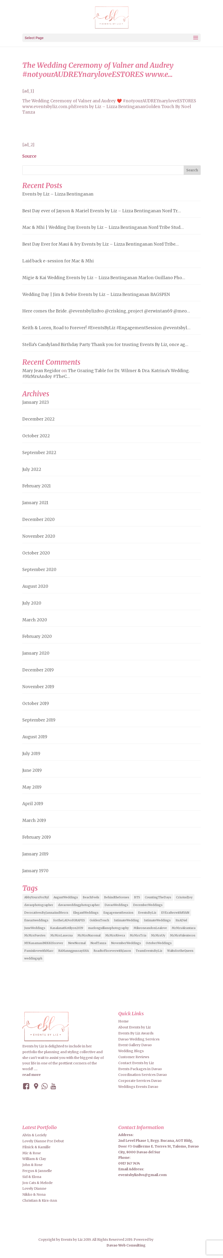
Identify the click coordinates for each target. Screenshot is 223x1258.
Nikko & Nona (34, 1194)
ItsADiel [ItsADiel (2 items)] (181, 920)
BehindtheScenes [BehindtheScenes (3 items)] (116, 897)
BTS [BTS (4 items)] (137, 897)
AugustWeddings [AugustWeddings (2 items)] (65, 897)
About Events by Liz (134, 1027)
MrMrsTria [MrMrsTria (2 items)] (138, 935)
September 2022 (39, 452)
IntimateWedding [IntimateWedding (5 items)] (126, 920)
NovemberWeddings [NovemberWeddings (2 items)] (126, 943)
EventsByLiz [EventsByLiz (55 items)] (147, 912)
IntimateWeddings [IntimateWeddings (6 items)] (157, 920)
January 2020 (35, 653)
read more (31, 1075)
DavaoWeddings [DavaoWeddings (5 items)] (116, 905)
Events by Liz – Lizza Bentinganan (58, 194)
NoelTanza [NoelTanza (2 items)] (98, 943)
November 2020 (38, 536)
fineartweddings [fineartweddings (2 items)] (36, 920)
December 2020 (38, 519)
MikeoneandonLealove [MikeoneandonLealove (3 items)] (150, 928)
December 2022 (38, 419)
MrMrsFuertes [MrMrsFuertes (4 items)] (35, 935)
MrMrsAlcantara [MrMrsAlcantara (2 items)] (183, 928)
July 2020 (31, 603)
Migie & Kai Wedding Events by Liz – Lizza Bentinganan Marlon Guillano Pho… (103, 277)
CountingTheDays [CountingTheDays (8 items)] (158, 897)
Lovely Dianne (34, 1188)
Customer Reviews (133, 1057)
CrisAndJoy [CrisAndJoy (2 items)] (184, 897)
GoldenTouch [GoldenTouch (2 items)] (99, 920)
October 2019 (35, 703)
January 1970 (35, 870)
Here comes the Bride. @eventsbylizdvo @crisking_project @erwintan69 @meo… (106, 311)
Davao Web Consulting (115, 1245)
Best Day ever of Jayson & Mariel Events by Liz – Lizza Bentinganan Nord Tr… (101, 211)
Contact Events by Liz (136, 1063)
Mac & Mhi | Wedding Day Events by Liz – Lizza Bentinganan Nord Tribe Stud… (103, 227)
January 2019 (35, 854)
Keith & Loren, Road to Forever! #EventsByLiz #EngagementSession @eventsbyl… (106, 327)
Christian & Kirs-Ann (39, 1200)
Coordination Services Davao (142, 1075)
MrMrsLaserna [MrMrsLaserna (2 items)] (61, 935)
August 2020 (35, 586)
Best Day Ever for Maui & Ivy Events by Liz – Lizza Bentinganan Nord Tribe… (100, 244)
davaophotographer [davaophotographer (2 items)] (38, 905)
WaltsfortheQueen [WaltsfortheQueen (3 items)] (180, 950)
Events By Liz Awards (135, 1033)
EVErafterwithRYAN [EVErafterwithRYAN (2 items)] (175, 912)
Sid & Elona (31, 1177)
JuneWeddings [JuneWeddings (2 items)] (34, 928)
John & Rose (32, 1165)
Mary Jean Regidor (41, 370)
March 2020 (34, 620)
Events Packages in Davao (140, 1069)
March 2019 (34, 820)
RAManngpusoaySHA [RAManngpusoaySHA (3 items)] (73, 950)
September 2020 (39, 569)
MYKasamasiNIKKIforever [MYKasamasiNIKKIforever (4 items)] (43, 943)
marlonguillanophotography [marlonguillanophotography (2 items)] (108, 928)
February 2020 (37, 636)
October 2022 (36, 436)
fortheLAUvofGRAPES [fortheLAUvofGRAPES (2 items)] (69, 920)
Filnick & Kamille (36, 1147)
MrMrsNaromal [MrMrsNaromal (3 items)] (88, 935)
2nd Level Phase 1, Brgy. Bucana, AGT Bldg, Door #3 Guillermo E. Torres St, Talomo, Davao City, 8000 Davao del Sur (158, 1146)
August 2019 (34, 736)
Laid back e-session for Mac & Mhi (58, 261)
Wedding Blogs (131, 1051)
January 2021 (35, 502)
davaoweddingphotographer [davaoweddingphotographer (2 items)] (79, 905)
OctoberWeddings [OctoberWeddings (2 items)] (159, 943)
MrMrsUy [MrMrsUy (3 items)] (158, 935)
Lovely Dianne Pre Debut (43, 1141)
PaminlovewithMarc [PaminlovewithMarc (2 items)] (38, 950)
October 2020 (36, 553)
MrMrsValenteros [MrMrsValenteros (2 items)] (182, 935)
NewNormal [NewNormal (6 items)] (77, 943)
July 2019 (31, 753)
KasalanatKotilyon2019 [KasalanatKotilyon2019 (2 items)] (66, 928)
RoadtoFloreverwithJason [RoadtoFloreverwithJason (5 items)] (112, 950)
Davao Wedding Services (138, 1039)
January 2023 (35, 402)
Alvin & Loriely (34, 1135)
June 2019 (32, 770)
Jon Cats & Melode (37, 1183)
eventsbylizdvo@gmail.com (142, 1175)
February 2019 (36, 837)
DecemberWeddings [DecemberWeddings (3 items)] (148, 905)
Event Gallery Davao (135, 1045)
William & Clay (34, 1159)
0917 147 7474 (129, 1163)
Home (123, 1021)
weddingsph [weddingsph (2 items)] (33, 958)
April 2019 (32, 803)
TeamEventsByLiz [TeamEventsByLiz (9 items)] (149, 950)
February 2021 (36, 486)
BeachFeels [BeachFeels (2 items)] (91, 897)
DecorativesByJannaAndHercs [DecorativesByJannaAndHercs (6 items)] (46, 912)
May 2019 (31, 787)
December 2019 (38, 670)
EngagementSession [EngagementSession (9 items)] (118, 912)
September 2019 (38, 720)
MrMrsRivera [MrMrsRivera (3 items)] (115, 935)
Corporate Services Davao (140, 1081)
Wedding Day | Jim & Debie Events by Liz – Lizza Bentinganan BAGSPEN (96, 294)
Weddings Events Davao (138, 1087)
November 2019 (38, 686)
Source (29, 156)
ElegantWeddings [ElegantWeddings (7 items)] (86, 912)
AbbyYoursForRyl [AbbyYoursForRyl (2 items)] (36, 897)
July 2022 (31, 469)
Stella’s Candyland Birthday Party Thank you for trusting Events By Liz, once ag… (105, 344)
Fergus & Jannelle (37, 1171)
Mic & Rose (31, 1153)
